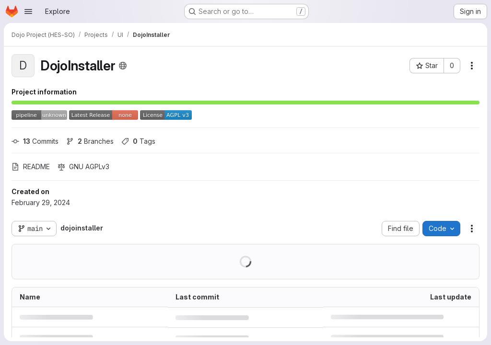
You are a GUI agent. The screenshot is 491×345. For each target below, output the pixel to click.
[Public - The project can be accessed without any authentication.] (123, 65)
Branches (90, 141)
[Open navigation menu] (28, 11)
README (31, 166)
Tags (138, 141)
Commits (35, 141)
